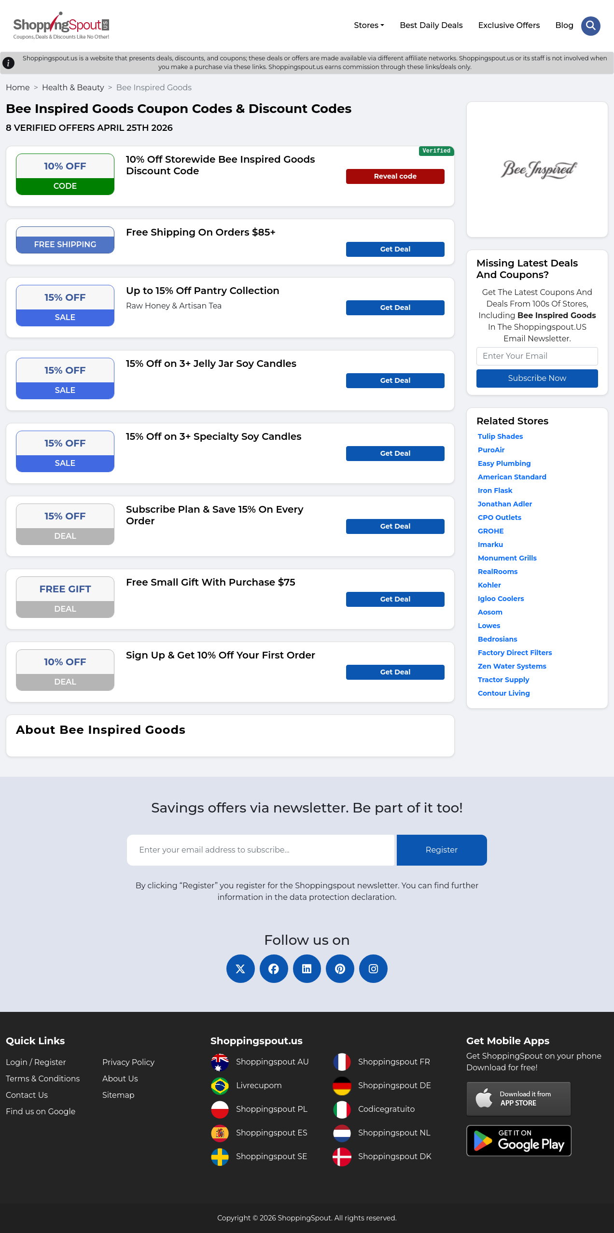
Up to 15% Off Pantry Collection (202, 290)
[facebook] (273, 968)
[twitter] (239, 968)
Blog (564, 25)
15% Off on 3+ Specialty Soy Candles (214, 436)
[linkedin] (307, 968)
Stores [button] (366, 25)
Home (18, 87)
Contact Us (27, 1095)
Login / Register (36, 1062)
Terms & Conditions (43, 1078)
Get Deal (395, 248)
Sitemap (118, 1095)
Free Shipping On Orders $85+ (201, 232)
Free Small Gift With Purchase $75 (210, 582)
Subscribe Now (537, 377)
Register (442, 849)
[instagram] (374, 968)
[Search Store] (590, 25)
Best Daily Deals (431, 25)
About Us (120, 1078)
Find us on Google (41, 1111)
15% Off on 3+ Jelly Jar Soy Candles (211, 363)
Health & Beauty (73, 87)
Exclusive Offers (509, 25)
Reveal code (395, 175)
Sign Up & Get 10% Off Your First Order (220, 654)
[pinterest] (340, 968)
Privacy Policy (128, 1062)
